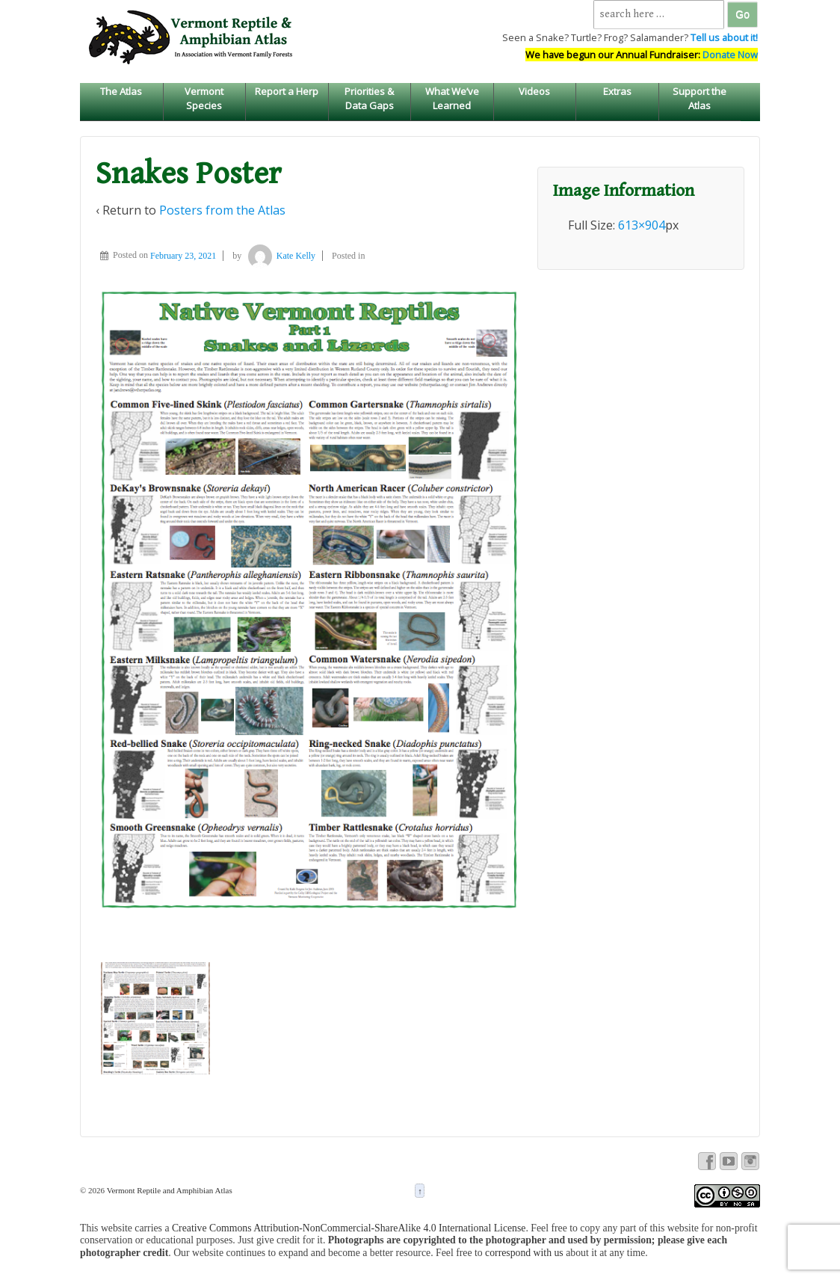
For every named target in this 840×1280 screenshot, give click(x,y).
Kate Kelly (279, 255)
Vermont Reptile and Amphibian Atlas (168, 1190)
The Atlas (121, 91)
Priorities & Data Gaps (369, 97)
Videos (534, 91)
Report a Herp (286, 91)
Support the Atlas (699, 97)
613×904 (641, 225)
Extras (617, 91)
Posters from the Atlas (222, 210)
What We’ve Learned (452, 97)
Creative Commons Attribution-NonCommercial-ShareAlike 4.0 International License (349, 1228)
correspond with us (524, 1252)
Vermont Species (204, 97)
